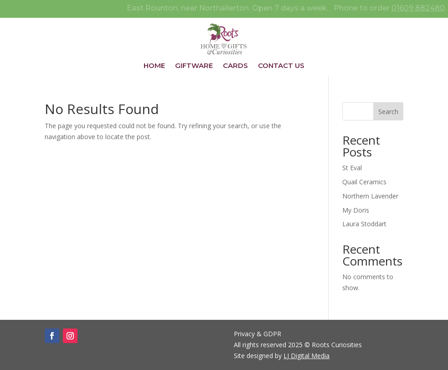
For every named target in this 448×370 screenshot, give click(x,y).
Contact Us (281, 66)
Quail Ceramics (364, 181)
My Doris (355, 210)
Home (154, 66)
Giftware (194, 66)
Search (388, 111)
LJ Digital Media (306, 355)
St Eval (352, 167)
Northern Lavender (370, 196)
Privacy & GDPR (257, 333)
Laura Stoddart (364, 223)
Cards (235, 66)
